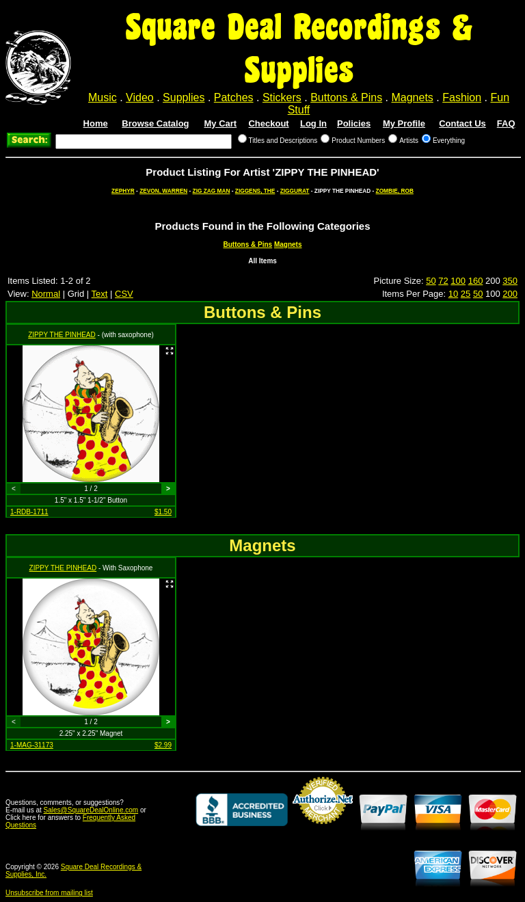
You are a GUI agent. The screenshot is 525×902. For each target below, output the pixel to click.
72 (443, 281)
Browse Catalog (155, 123)
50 (430, 281)
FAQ (506, 123)
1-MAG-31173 (31, 745)
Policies (354, 123)
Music (102, 97)
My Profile (404, 123)
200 (509, 294)
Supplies (183, 97)
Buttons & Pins (346, 97)
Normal (45, 294)
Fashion (461, 97)
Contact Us (462, 123)
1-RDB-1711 (29, 512)
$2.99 (163, 745)
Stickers (281, 97)
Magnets (412, 97)
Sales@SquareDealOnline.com (91, 810)
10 (453, 294)
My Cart (220, 123)
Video (140, 97)
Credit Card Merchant (322, 829)
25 (465, 294)
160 (475, 281)
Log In (313, 123)
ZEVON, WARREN (163, 190)
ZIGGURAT (295, 190)
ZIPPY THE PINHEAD (62, 335)
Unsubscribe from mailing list (49, 893)
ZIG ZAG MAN (211, 190)
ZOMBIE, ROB (395, 190)
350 (509, 281)
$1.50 (163, 512)
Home (95, 123)
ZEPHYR (123, 190)
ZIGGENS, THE (255, 190)
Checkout (268, 123)
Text (100, 294)
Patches (234, 97)
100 (458, 281)
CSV (124, 294)
